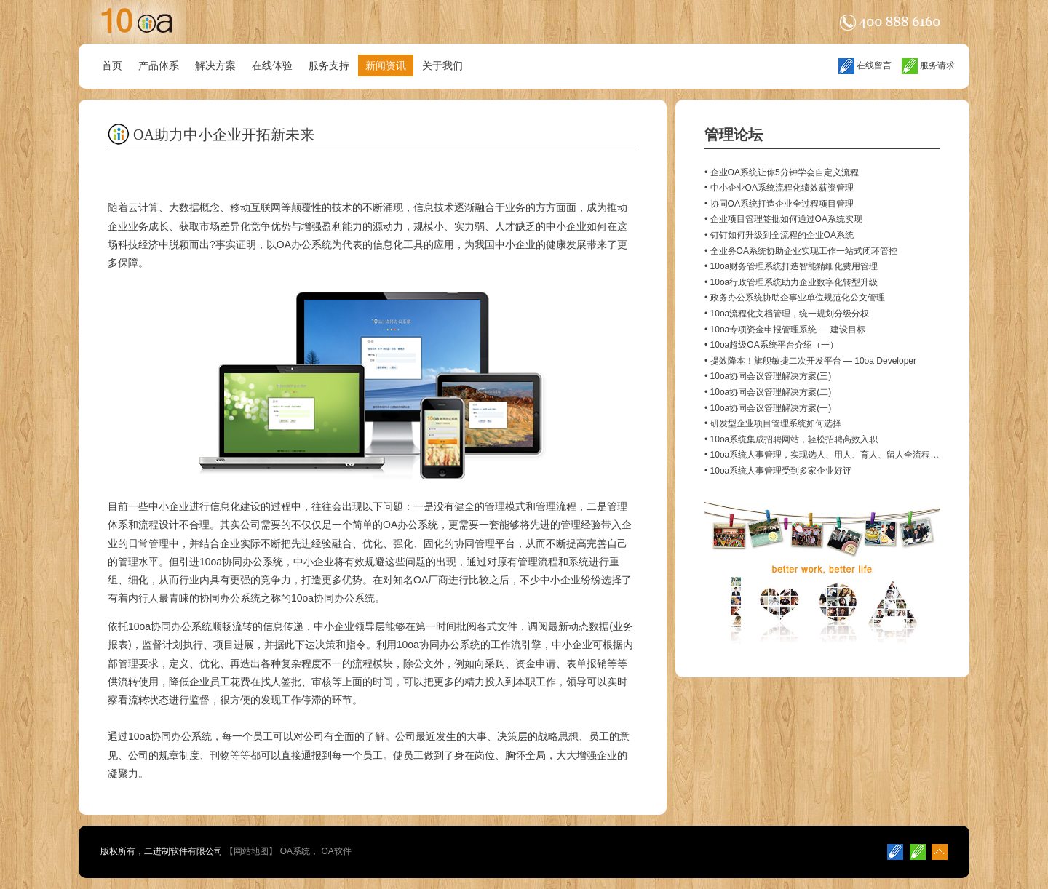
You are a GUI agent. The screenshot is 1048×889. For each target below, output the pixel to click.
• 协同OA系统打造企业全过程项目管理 (779, 204)
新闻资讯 (385, 65)
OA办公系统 (304, 244)
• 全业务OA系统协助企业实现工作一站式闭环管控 (800, 251)
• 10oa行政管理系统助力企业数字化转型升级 (791, 282)
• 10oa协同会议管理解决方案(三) (767, 376)
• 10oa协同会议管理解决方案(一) (767, 408)
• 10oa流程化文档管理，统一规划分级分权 (786, 313)
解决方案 (215, 65)
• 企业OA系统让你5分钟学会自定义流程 (781, 172)
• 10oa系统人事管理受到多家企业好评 (778, 471)
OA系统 (295, 851)
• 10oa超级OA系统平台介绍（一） (771, 345)
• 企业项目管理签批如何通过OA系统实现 (783, 219)
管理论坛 (733, 135)
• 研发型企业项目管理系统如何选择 (772, 423)
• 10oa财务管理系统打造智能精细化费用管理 (791, 266)
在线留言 (865, 65)
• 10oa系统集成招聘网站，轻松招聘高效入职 (791, 439)
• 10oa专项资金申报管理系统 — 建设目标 (784, 329)
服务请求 (928, 65)
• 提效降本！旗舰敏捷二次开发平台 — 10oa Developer (810, 361)
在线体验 (272, 65)
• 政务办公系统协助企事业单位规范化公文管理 (794, 297)
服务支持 (329, 65)
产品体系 (158, 65)
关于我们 (442, 65)
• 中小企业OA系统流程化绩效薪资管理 (779, 188)
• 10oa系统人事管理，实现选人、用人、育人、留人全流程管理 (826, 455)
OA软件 (336, 851)
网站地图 (251, 851)
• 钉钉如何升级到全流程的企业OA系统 (779, 235)
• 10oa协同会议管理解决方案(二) (767, 392)
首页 (112, 65)
